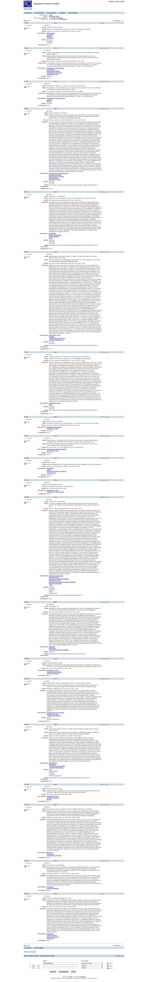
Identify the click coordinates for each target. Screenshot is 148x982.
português (111, 1)
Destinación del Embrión (56, 576)
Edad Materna (53, 763)
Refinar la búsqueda (57, 18)
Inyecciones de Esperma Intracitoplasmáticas (62, 582)
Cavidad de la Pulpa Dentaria (55, 712)
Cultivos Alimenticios (53, 888)
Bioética (49, 36)
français (122, 1)
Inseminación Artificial (53, 71)
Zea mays (50, 852)
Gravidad (51, 337)
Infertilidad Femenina (55, 175)
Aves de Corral (51, 473)
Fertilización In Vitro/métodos (55, 492)
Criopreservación (54, 577)
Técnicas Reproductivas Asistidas (59, 579)
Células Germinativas (55, 235)
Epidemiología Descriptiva (57, 338)
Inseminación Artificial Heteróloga (56, 449)
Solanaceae (50, 938)
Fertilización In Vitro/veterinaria (56, 98)
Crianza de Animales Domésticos (56, 471)
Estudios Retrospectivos (56, 340)
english (117, 1)
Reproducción (51, 33)
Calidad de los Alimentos (54, 855)
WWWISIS (83, 976)
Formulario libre (119, 956)
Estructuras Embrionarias (54, 427)
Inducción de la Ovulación (56, 176)
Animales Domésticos (53, 673)
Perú (51, 585)
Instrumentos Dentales (54, 715)
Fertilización (50, 38)
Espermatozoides (54, 236)
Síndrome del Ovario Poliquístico (58, 173)
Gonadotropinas (53, 178)
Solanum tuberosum (53, 937)
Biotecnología (51, 69)
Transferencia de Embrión (54, 73)
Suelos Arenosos (52, 935)
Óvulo (50, 238)
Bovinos (49, 101)
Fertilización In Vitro (52, 74)
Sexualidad (50, 34)
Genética (49, 100)
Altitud (51, 404)
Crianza (49, 470)
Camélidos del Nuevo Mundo (55, 68)
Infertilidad (52, 647)
